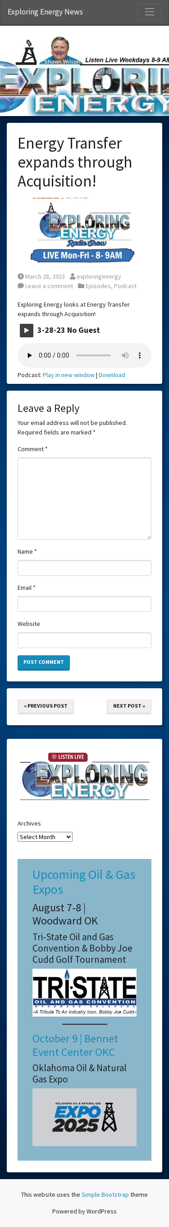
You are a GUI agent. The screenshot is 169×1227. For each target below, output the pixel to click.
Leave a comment (45, 286)
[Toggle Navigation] (149, 12)
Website (29, 624)
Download (112, 375)
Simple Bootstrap (105, 1194)
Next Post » (129, 705)
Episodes (98, 286)
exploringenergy (95, 276)
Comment (33, 449)
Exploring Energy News (45, 12)
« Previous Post (46, 705)
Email (27, 587)
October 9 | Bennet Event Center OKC (75, 1045)
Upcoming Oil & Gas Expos (83, 882)
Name (27, 551)
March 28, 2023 (41, 276)
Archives (29, 823)
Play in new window (69, 375)
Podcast (125, 286)
